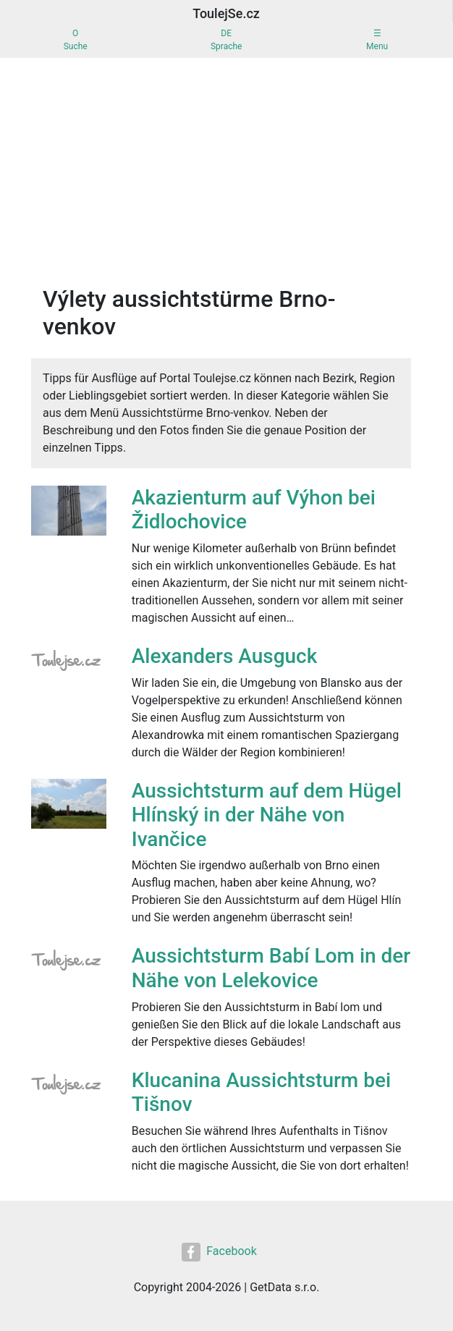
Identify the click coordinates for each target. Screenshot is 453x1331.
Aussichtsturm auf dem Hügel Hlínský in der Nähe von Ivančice (267, 815)
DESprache (226, 39)
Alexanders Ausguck (225, 656)
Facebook (219, 1252)
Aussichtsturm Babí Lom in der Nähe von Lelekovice (271, 968)
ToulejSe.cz (226, 13)
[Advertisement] (226, 166)
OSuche (76, 39)
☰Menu (377, 39)
